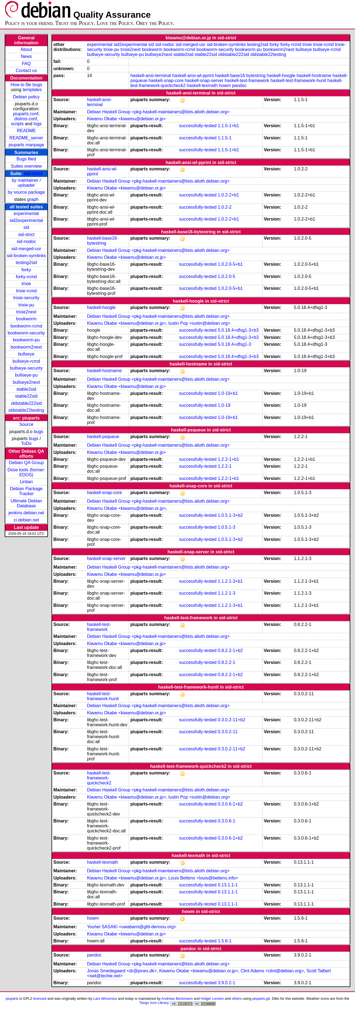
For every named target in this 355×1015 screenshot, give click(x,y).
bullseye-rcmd (26, 361)
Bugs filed (26, 159)
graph (32, 199)
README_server (26, 137)
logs (38, 123)
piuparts (12, 998)
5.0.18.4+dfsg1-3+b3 (238, 330)
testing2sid (26, 262)
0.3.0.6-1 (226, 821)
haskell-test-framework (247, 80)
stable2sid (26, 389)
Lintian (26, 481)
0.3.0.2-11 (228, 731)
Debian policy (26, 96)
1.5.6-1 (224, 941)
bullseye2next (26, 382)
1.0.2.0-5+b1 (230, 264)
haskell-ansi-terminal (150, 75)
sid (26, 227)
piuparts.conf (25, 113)
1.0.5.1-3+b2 (230, 515)
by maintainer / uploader (26, 183)
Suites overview (26, 166)
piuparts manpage (26, 144)
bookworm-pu (26, 340)
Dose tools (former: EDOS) (26, 472)
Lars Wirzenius (105, 998)
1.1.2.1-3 (226, 593)
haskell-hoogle (281, 75)
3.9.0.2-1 (226, 982)
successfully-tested (198, 125)
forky (26, 269)
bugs (38, 431)
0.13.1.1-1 (228, 885)
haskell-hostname (314, 75)
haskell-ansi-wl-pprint (193, 75)
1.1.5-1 (224, 137)
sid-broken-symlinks (26, 255)
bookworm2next (26, 347)
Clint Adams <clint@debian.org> (272, 970)
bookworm (26, 318)
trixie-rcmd (26, 290)
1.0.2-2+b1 (228, 195)
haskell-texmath (202, 85)
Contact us (26, 70)
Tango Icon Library (154, 1003)
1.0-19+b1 (228, 393)
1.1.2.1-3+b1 (230, 581)
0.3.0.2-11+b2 (231, 719)
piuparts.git (261, 998)
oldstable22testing (26, 410)
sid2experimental (26, 220)
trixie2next (26, 312)
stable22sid (26, 396)
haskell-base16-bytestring (240, 75)
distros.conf (25, 118)
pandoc (239, 85)
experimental (26, 213)
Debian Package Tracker (26, 491)
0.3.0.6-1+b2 (230, 804)
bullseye (26, 354)
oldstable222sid (26, 403)
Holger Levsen (212, 998)
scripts (17, 123)
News (26, 56)
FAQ (26, 63)
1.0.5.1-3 (226, 527)
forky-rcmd (26, 276)
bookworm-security (26, 333)
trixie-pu (26, 305)
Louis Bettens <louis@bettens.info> (203, 878)
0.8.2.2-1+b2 (230, 650)
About (26, 49)
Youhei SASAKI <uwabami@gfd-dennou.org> (131, 926)
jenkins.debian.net (26, 512)
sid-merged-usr (26, 248)
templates (32, 89)
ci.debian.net (26, 520)
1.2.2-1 (224, 466)
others (237, 998)
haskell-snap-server (204, 80)
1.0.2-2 (224, 207)
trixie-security (26, 297)
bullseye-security (26, 368)
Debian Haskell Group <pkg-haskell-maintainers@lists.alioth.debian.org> (158, 111)
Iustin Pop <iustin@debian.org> (199, 323)
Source (26, 424)
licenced (40, 998)
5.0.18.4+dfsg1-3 (234, 344)
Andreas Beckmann (177, 998)
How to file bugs (26, 84)
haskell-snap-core (166, 80)
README (26, 130)
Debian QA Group (26, 462)
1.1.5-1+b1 (228, 125)
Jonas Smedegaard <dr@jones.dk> (122, 970)
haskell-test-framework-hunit (298, 80)
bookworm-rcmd (26, 326)
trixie (26, 283)
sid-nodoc (26, 241)
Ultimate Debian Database (26, 503)
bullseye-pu (26, 375)
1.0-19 (224, 405)
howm (225, 85)
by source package (26, 192)
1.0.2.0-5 (226, 276)
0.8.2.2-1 (226, 662)
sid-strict (33, 173)
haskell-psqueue (103, 436)
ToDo (26, 443)
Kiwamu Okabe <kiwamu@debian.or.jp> (126, 118)
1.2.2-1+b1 (228, 459)
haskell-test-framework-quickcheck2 (99, 778)
